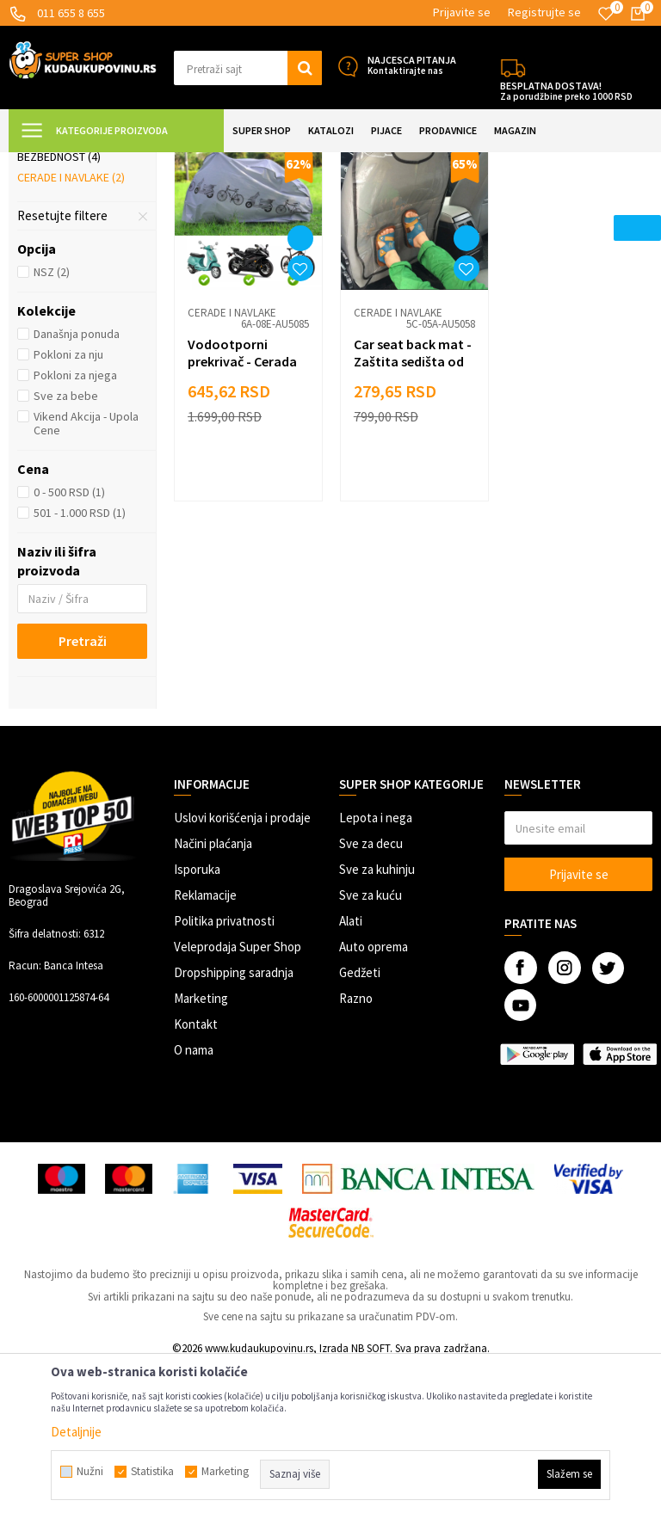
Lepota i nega (375, 969)
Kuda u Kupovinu (49, 163)
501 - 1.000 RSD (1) (80, 665)
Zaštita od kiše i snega (79, 278)
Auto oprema (373, 1098)
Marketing (201, 1150)
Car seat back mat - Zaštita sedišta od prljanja (412, 512)
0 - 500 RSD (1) (69, 644)
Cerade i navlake (71, 329)
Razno (356, 1150)
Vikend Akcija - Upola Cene (86, 575)
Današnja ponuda (77, 486)
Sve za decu (371, 995)
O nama (193, 1202)
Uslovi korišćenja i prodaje (242, 969)
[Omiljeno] (606, 14)
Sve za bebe (66, 548)
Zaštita (266, 163)
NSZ (52, 424)
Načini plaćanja (213, 995)
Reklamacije (205, 1047)
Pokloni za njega (75, 527)
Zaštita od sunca (72, 248)
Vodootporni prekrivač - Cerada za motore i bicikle (244, 512)
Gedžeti (359, 1124)
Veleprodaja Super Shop (237, 1098)
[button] (248, 68)
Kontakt (196, 1176)
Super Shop (128, 163)
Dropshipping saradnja (233, 1124)
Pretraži (83, 793)
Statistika (152, 1472)
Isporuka (197, 1021)
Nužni (90, 1472)
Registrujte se (544, 12)
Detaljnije (76, 1432)
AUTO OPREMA (202, 163)
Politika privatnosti (224, 1073)
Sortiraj (554, 206)
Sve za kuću (370, 1047)
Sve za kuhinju (377, 1021)
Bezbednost (59, 309)
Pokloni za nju (68, 506)
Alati (350, 1073)
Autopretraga (481, 206)
